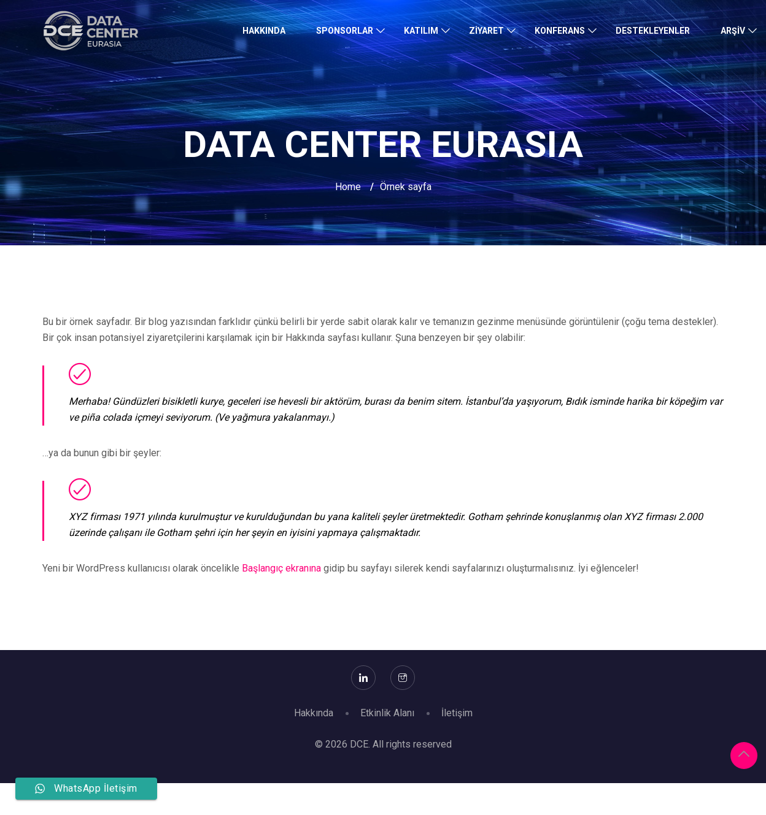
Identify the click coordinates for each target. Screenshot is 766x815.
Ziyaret (486, 31)
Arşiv (733, 31)
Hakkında (263, 31)
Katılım (421, 31)
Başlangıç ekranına (281, 568)
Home (348, 187)
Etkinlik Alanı (387, 713)
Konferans (560, 31)
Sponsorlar (344, 31)
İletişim (457, 713)
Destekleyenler (653, 31)
